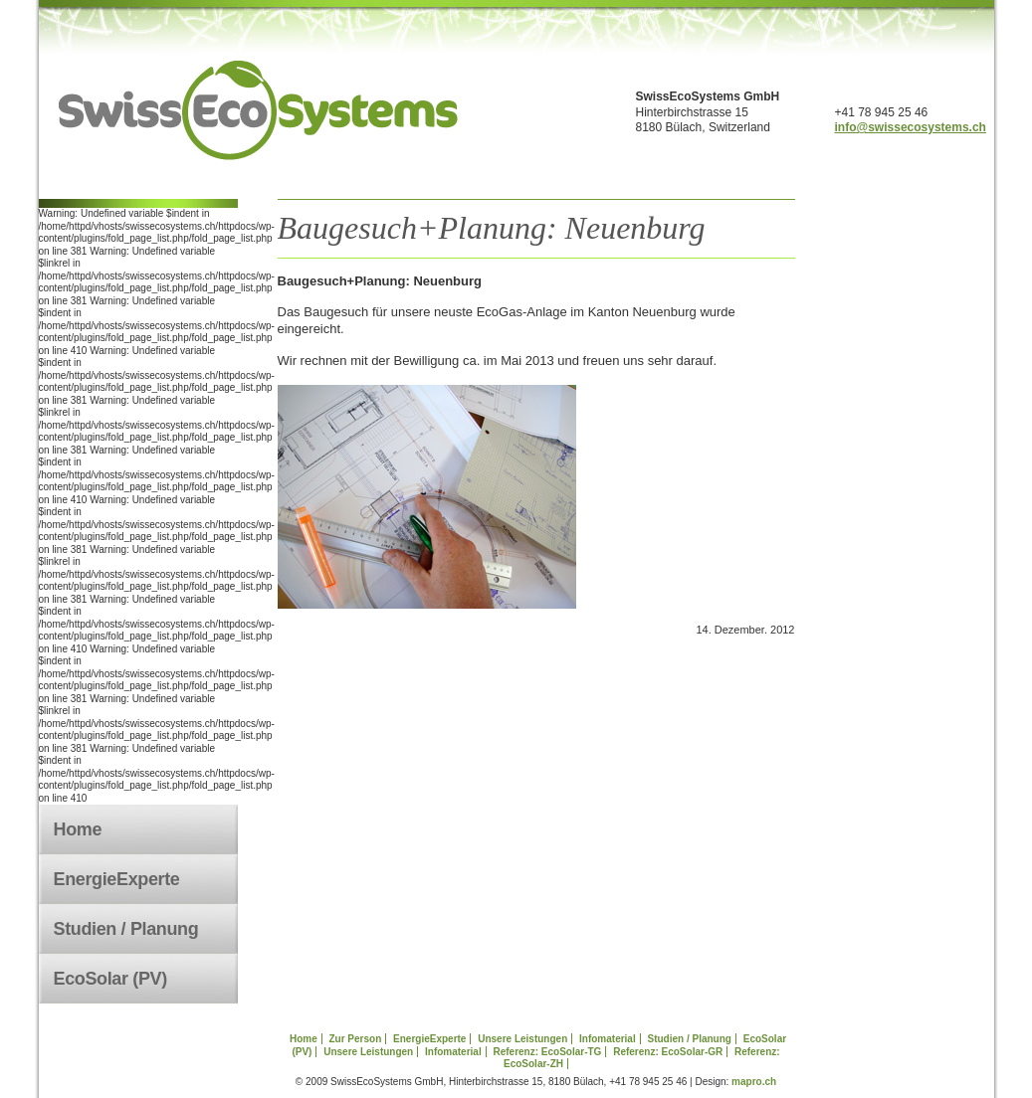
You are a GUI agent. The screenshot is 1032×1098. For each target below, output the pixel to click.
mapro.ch (753, 1081)
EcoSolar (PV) (110, 979)
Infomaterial (607, 1038)
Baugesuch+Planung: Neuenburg (492, 228)
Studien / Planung (126, 929)
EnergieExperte (117, 879)
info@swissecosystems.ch (910, 127)
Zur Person (354, 1038)
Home (78, 829)
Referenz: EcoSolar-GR (667, 1051)
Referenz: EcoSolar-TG (547, 1051)
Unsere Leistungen (522, 1038)
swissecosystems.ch (259, 111)
